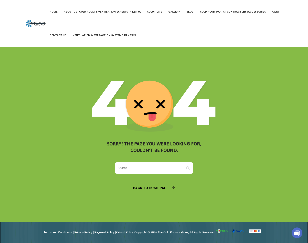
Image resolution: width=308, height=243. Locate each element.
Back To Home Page (151, 188)
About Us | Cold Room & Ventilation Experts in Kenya (102, 11)
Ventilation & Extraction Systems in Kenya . (105, 35)
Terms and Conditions (58, 232)
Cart (275, 11)
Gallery (174, 11)
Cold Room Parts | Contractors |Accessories (233, 11)
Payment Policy (104, 232)
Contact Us (58, 35)
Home (53, 11)
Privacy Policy (83, 232)
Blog (190, 11)
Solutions (154, 11)
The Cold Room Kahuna (173, 232)
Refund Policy (125, 232)
